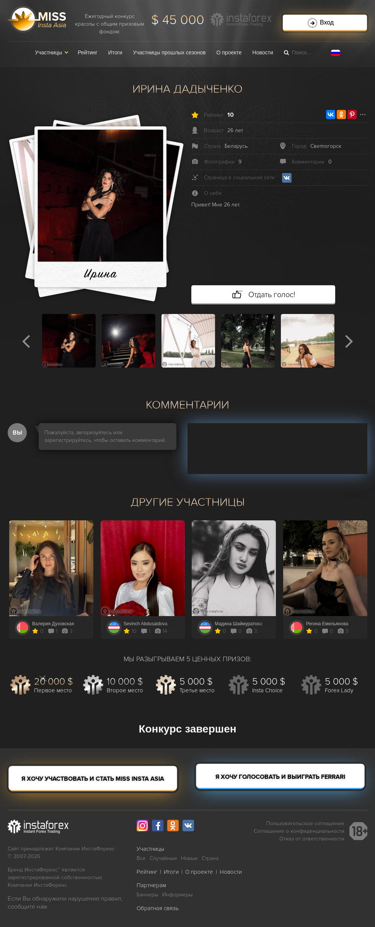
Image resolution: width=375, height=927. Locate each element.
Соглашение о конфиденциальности (299, 831)
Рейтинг (87, 52)
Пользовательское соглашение (305, 823)
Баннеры (147, 894)
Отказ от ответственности (311, 838)
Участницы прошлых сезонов (169, 52)
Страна (210, 858)
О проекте (229, 52)
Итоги (115, 52)
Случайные (163, 858)
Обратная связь (158, 908)
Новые (189, 858)
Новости (263, 52)
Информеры (177, 894)
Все (141, 858)
